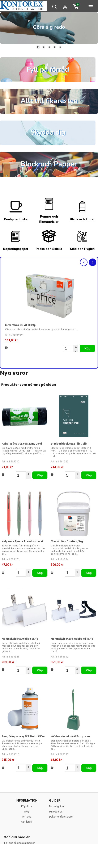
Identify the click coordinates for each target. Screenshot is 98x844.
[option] (50, 312)
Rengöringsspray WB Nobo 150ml (24, 736)
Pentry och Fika (15, 219)
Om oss (26, 816)
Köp (87, 348)
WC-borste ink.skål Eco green (70, 736)
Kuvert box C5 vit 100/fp (20, 325)
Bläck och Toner (82, 219)
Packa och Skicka (49, 249)
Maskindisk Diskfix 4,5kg (67, 541)
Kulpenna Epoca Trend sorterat (22, 541)
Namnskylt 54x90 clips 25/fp (20, 638)
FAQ (26, 811)
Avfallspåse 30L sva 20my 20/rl (22, 443)
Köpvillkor (26, 806)
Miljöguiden (56, 811)
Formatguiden (57, 806)
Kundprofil (26, 821)
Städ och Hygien (82, 249)
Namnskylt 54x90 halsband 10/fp (72, 638)
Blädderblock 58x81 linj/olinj (69, 443)
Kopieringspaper (15, 249)
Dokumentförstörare (61, 816)
